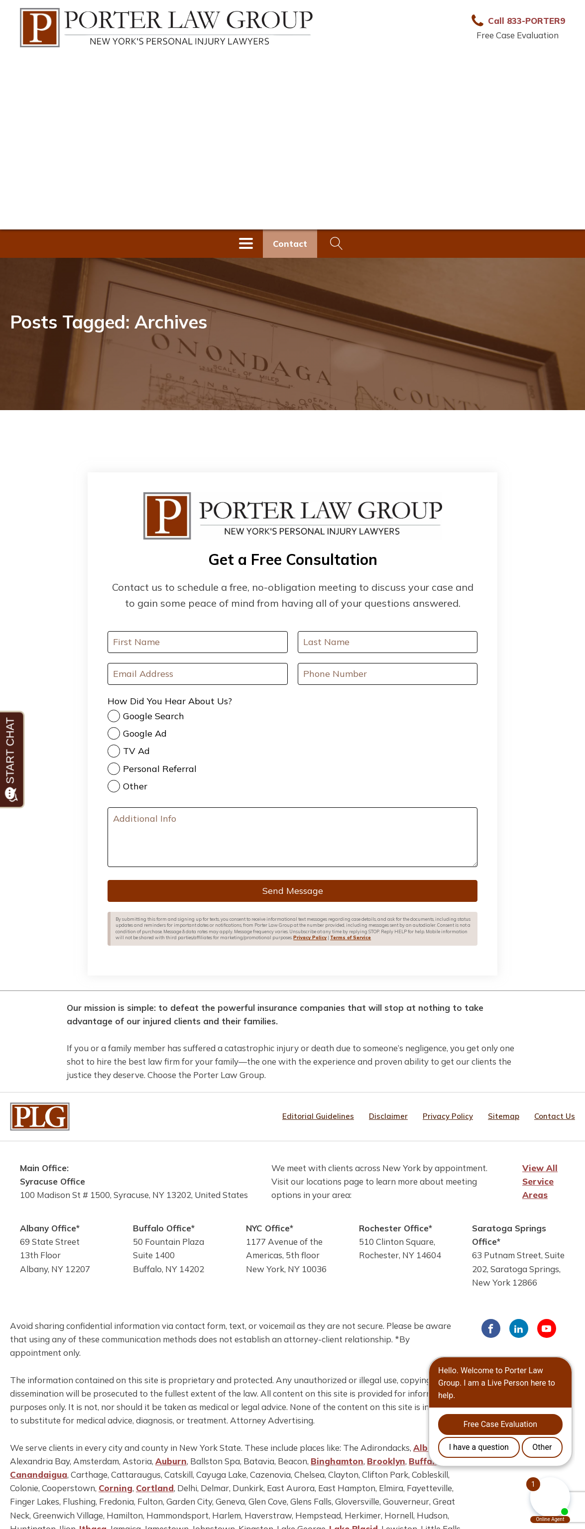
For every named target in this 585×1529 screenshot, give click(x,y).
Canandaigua (38, 1474)
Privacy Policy (310, 937)
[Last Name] (387, 642)
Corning (115, 1488)
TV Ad (136, 751)
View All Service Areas (540, 1181)
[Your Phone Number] (387, 674)
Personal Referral (160, 768)
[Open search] (336, 243)
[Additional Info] (292, 837)
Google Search (153, 716)
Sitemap (503, 1116)
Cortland (155, 1488)
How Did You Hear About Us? (170, 701)
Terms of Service (350, 937)
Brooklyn (386, 1461)
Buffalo (424, 1461)
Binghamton (337, 1461)
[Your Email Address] (197, 674)
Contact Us (554, 1116)
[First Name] (197, 642)
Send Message (292, 890)
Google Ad (145, 733)
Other (135, 786)
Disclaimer (388, 1116)
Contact (290, 243)
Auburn (171, 1461)
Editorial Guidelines (318, 1116)
